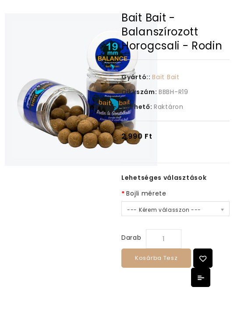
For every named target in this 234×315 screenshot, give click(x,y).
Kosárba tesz (156, 258)
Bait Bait (165, 77)
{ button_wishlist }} (203, 258)
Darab (131, 237)
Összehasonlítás (200, 277)
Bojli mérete (146, 193)
